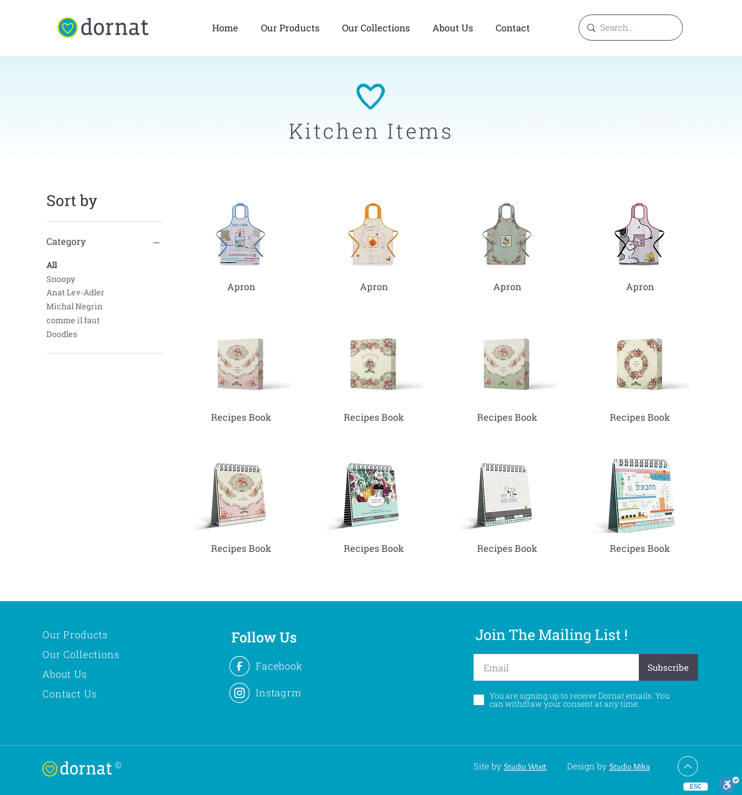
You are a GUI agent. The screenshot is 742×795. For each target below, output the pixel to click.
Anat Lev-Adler (75, 292)
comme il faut (73, 319)
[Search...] (629, 27)
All (51, 264)
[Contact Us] (94, 694)
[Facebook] (278, 666)
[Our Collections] (94, 654)
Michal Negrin (74, 305)
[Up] (688, 766)
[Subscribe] (668, 667)
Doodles (61, 333)
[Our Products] (94, 635)
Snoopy (60, 278)
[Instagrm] (278, 693)
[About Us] (94, 674)
